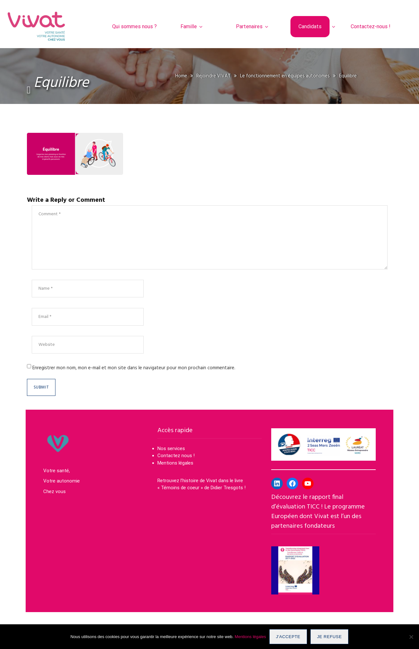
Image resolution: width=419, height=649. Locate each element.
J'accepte (288, 636)
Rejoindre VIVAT (214, 76)
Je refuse (329, 636)
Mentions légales (175, 463)
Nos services (171, 448)
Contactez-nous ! (370, 26)
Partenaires (249, 26)
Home (181, 76)
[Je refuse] (411, 637)
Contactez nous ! (176, 455)
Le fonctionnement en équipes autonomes (285, 76)
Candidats (310, 26)
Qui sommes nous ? (134, 26)
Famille (188, 26)
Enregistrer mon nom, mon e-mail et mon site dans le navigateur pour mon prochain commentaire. (133, 368)
